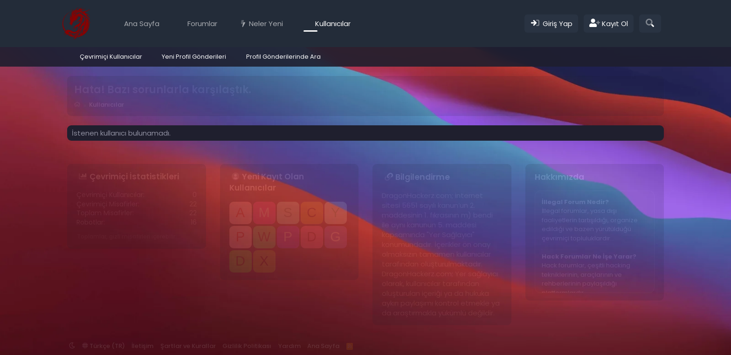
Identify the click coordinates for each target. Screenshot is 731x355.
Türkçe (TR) (103, 345)
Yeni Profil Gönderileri (194, 56)
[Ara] (650, 23)
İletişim (142, 345)
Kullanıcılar (333, 23)
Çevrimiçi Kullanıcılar (111, 56)
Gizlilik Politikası (246, 345)
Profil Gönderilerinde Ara (283, 56)
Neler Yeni (266, 23)
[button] (224, 24)
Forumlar (202, 23)
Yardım (289, 345)
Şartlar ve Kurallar (188, 345)
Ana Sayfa (141, 23)
